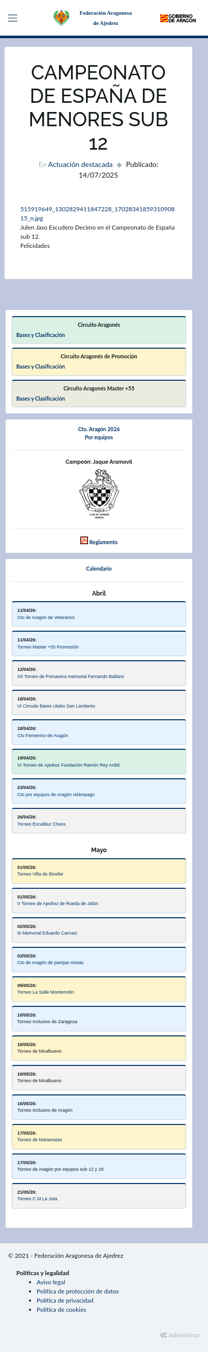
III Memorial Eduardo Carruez (47, 933)
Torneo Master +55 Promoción (48, 647)
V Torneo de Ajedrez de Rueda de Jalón (57, 903)
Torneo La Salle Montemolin (45, 992)
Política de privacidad (65, 1300)
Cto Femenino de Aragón (42, 735)
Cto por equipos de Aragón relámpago (56, 794)
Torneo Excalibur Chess (41, 824)
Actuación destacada (80, 164)
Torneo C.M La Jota (37, 1198)
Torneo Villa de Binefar (40, 874)
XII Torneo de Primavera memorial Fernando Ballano (70, 676)
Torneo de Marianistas (40, 1139)
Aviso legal (51, 1282)
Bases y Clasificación (40, 335)
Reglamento (104, 542)
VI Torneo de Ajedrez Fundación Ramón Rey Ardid (68, 765)
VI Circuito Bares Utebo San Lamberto (56, 706)
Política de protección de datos (78, 1291)
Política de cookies (61, 1309)
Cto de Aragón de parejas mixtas (50, 962)
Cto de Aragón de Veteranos (46, 617)
